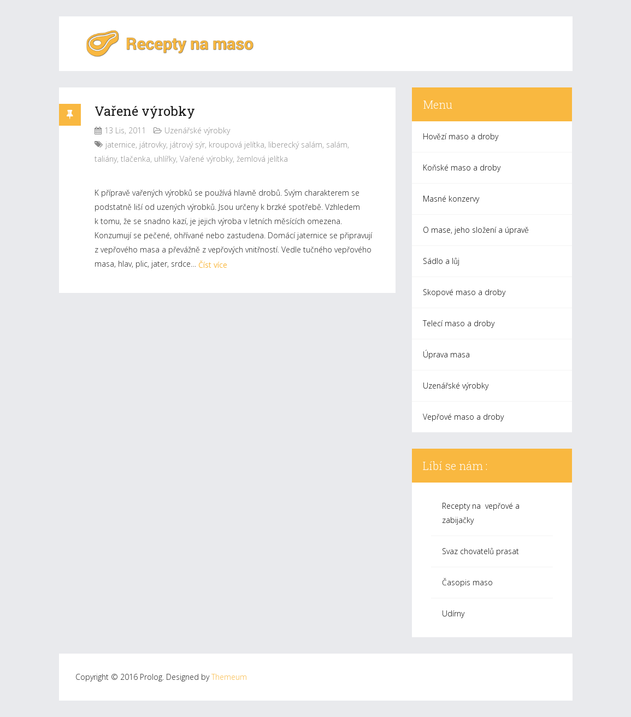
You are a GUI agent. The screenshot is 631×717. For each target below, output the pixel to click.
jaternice (120, 144)
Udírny (453, 613)
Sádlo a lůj (441, 261)
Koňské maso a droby (461, 167)
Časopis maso (467, 582)
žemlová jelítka (262, 159)
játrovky (152, 144)
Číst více (212, 265)
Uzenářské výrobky (197, 130)
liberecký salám (295, 144)
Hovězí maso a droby (460, 136)
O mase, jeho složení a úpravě (476, 230)
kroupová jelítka (236, 144)
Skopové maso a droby (464, 292)
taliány (106, 159)
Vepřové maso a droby (463, 417)
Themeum (229, 677)
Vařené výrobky (145, 111)
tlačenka (135, 159)
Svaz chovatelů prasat (480, 551)
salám (336, 144)
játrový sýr (187, 144)
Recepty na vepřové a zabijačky (481, 513)
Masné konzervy (451, 198)
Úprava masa (446, 354)
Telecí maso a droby (458, 323)
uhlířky (165, 159)
